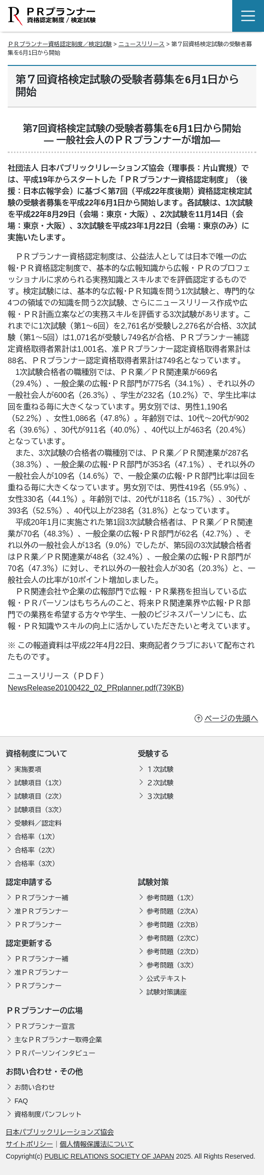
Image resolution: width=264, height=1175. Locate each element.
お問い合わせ (34, 1087)
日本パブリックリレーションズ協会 (60, 1132)
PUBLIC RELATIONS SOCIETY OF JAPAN (109, 1156)
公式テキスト (166, 979)
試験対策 (153, 882)
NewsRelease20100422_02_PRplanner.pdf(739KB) (96, 688)
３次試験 (159, 796)
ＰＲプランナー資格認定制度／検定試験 (60, 44)
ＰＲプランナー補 (41, 898)
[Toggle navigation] (248, 16)
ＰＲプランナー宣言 (44, 1026)
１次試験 (159, 769)
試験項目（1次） (40, 783)
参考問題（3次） (172, 965)
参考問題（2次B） (174, 925)
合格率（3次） (36, 864)
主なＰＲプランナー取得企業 (58, 1040)
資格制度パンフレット (48, 1114)
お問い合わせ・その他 (44, 1072)
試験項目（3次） (40, 810)
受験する (153, 754)
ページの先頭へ (231, 719)
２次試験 (159, 783)
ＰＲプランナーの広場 (44, 1011)
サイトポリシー (29, 1144)
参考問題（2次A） (174, 911)
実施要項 (27, 769)
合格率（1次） (36, 837)
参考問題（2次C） (174, 938)
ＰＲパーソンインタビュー (54, 1053)
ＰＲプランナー (38, 925)
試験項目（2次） (40, 796)
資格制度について (36, 754)
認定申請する (29, 882)
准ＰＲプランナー (41, 911)
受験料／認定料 (38, 823)
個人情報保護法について (97, 1144)
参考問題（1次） (172, 898)
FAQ (21, 1101)
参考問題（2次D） (174, 952)
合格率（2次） (36, 850)
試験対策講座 (166, 992)
